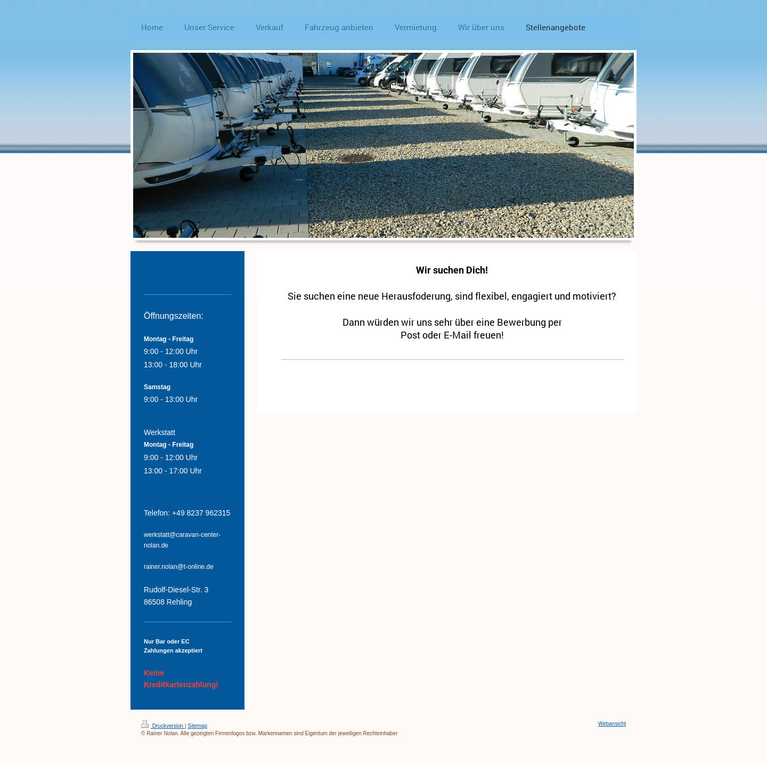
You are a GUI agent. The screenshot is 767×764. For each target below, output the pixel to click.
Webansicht (612, 724)
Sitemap (197, 726)
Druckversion (163, 726)
